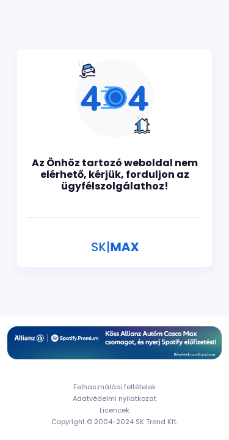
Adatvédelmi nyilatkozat (114, 398)
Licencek (114, 410)
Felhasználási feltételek (114, 387)
